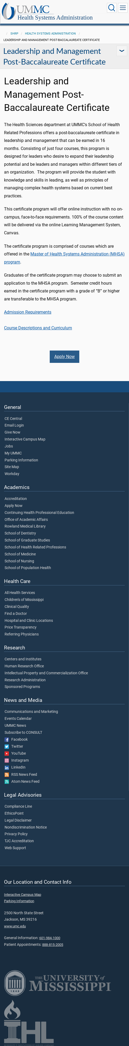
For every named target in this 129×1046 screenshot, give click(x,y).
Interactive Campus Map (25, 439)
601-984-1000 (49, 938)
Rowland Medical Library (25, 526)
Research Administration (25, 680)
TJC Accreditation (19, 841)
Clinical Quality (17, 607)
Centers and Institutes (23, 659)
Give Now (12, 432)
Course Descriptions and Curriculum (38, 327)
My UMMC (13, 453)
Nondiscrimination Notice (26, 827)
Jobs (9, 446)
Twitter (14, 746)
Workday (12, 474)
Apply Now (64, 356)
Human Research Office (24, 666)
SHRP (14, 33)
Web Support (15, 848)
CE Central (13, 419)
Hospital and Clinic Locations (29, 621)
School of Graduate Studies (27, 540)
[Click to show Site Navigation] (123, 8)
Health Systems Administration (55, 17)
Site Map (12, 467)
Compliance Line (18, 806)
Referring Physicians (22, 634)
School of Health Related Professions (35, 547)
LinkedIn (15, 767)
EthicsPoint (14, 813)
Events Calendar (18, 719)
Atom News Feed (22, 782)
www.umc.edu (15, 926)
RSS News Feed (21, 775)
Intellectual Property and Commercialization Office (46, 673)
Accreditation (16, 499)
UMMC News (15, 726)
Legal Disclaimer (18, 820)
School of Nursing (19, 561)
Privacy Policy (16, 834)
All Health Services (20, 593)
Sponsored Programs (22, 687)
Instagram (17, 760)
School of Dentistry (20, 533)
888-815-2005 (52, 945)
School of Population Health (28, 568)
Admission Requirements (27, 312)
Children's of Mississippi (24, 600)
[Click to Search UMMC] (112, 8)
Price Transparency (21, 627)
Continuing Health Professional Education (39, 513)
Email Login (14, 425)
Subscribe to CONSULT (23, 733)
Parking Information (21, 460)
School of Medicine (20, 554)
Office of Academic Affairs (26, 520)
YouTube (15, 753)
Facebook (16, 740)
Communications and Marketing (31, 712)
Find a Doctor (16, 614)
